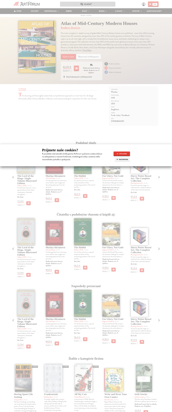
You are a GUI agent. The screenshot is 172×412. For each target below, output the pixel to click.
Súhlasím (122, 154)
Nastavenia (122, 159)
